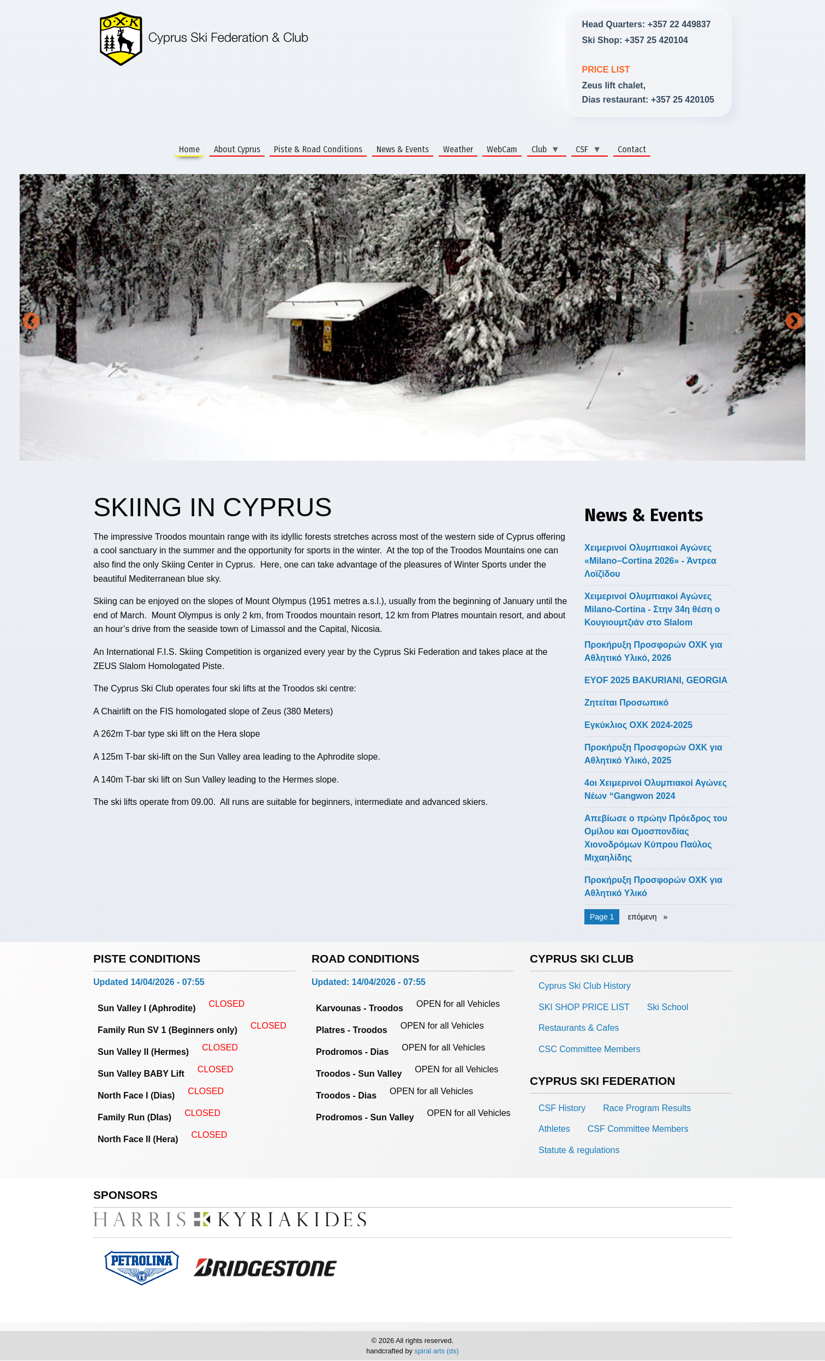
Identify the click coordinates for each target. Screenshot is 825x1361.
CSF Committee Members (638, 1128)
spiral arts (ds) (437, 1351)
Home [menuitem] (189, 149)
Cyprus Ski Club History (585, 985)
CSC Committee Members (590, 1049)
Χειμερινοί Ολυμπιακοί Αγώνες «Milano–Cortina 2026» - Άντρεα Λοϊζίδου (650, 560)
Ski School (668, 1007)
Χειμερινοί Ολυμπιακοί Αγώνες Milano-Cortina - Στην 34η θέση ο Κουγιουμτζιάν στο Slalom (652, 609)
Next (793, 322)
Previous (31, 322)
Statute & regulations (579, 1150)
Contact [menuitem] (632, 149)
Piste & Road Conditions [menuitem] (318, 149)
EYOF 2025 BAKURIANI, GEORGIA (655, 680)
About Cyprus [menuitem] (237, 149)
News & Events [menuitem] (402, 149)
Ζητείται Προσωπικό (626, 702)
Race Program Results (647, 1108)
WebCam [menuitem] (502, 149)
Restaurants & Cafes (579, 1027)
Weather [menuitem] (458, 149)
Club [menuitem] (543, 150)
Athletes (554, 1128)
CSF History (562, 1108)
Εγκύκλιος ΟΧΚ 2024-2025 (638, 725)
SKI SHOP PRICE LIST (584, 1007)
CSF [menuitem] (586, 150)
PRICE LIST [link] (606, 69)
